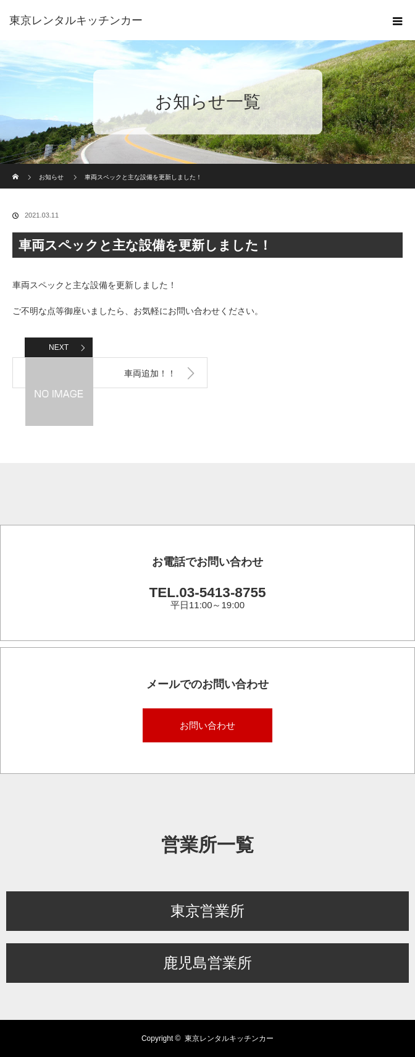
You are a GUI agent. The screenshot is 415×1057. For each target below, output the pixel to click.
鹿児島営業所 (207, 962)
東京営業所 (207, 910)
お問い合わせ (207, 725)
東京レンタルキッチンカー (229, 1038)
